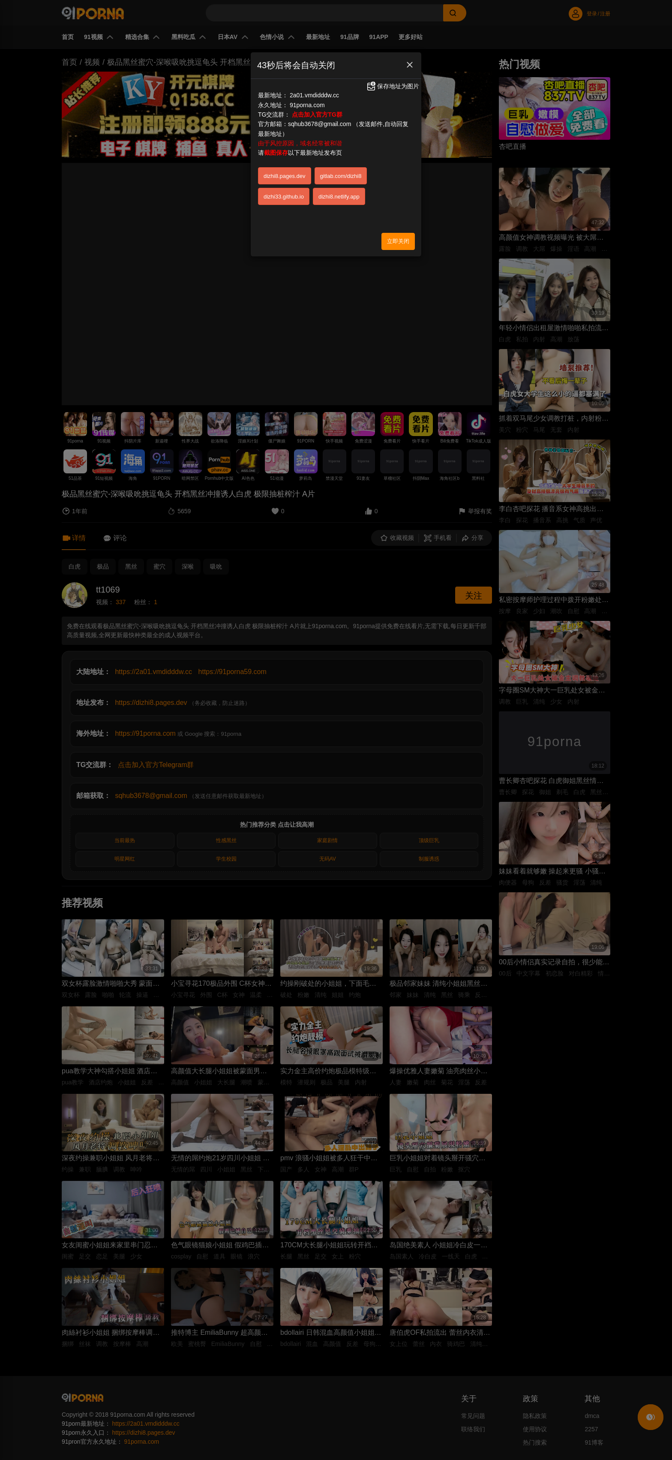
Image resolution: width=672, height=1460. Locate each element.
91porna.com (307, 105)
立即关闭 (398, 241)
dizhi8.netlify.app (339, 196)
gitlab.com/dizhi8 (341, 176)
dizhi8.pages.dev (285, 176)
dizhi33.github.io (284, 196)
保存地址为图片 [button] (392, 86)
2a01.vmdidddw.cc (314, 95)
